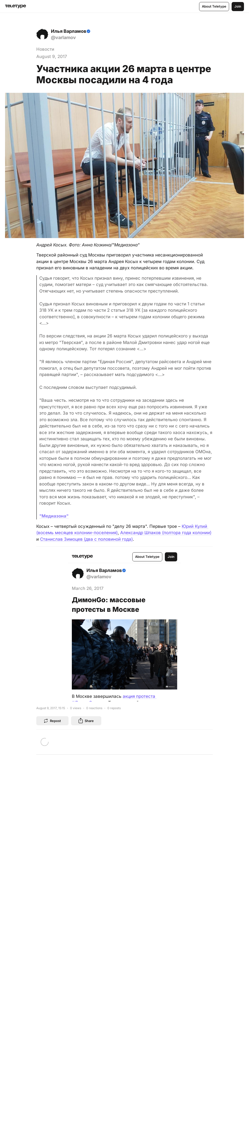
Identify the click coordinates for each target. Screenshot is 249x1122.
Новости (45, 49)
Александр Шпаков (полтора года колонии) (165, 532)
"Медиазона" (54, 516)
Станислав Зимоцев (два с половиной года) (86, 539)
